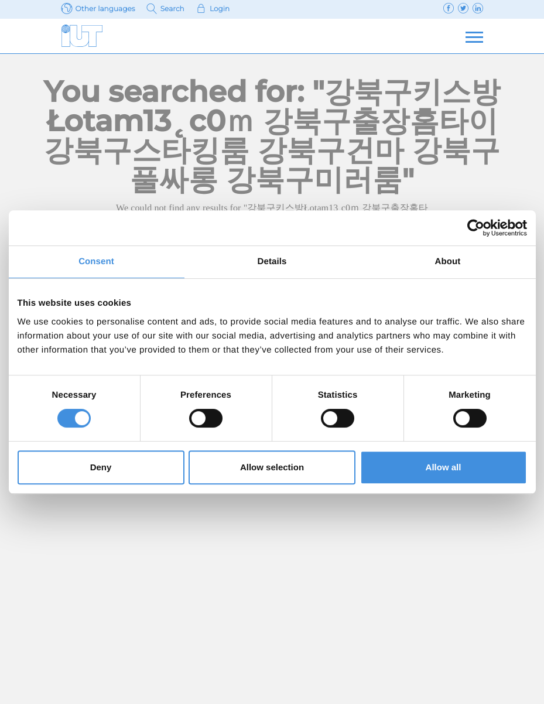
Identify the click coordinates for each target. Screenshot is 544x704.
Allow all (443, 467)
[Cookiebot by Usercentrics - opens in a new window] (476, 228)
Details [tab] (272, 261)
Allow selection (272, 467)
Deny (101, 467)
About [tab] (448, 261)
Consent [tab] (96, 261)
